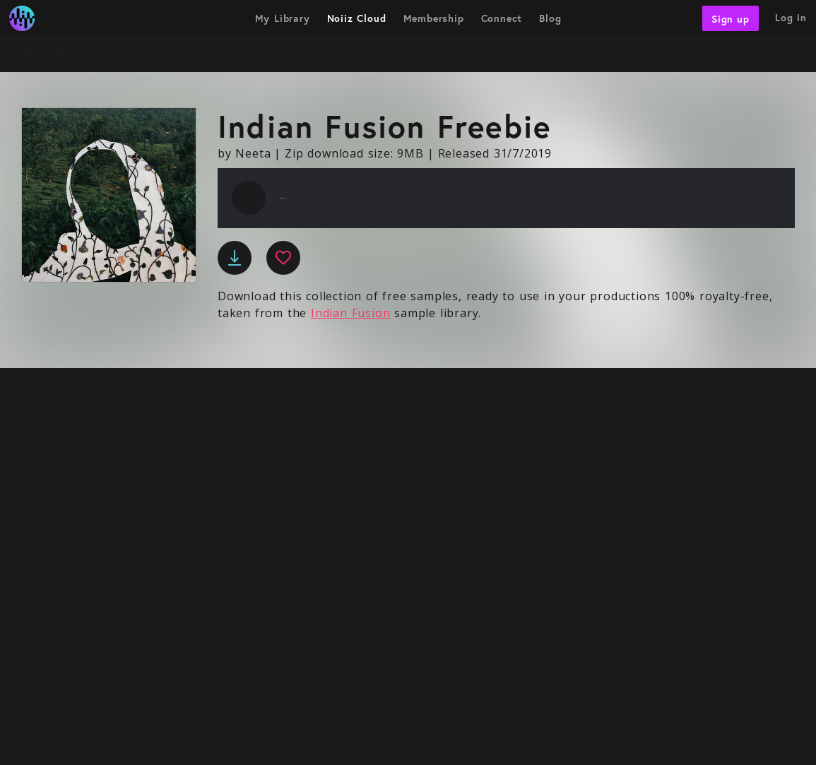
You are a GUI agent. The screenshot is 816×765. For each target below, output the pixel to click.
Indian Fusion (350, 313)
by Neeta (244, 153)
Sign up (730, 18)
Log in (791, 17)
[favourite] (283, 258)
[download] (235, 258)
